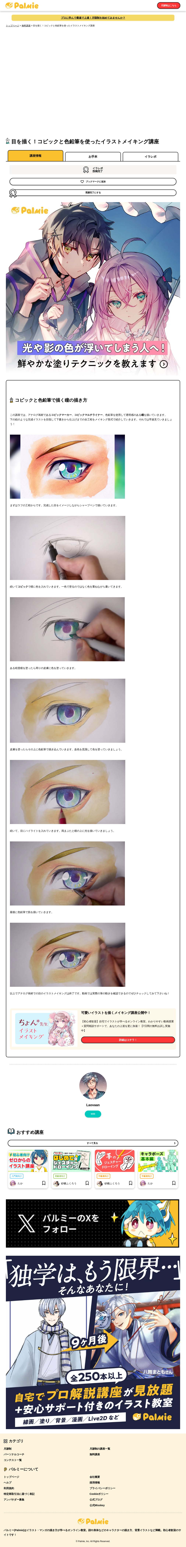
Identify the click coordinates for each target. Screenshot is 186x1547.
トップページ (12, 25)
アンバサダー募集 (14, 1498)
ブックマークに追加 (93, 181)
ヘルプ (7, 1481)
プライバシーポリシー (102, 1486)
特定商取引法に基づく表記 (19, 1492)
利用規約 (9, 1486)
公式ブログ (96, 1498)
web (93, 1113)
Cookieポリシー (99, 1492)
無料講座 (26, 25)
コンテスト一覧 (13, 1458)
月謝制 (7, 1447)
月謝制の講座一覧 (100, 1447)
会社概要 (95, 1475)
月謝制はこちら (169, 5)
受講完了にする (56, 192)
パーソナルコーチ (14, 1453)
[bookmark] (43, 1182)
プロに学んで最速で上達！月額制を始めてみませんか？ (93, 17)
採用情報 (95, 1481)
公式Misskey (97, 1504)
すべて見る (91, 1142)
